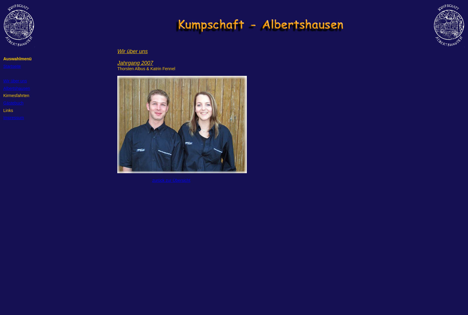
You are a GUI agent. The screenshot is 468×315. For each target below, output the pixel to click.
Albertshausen (16, 88)
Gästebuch (13, 103)
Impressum (13, 117)
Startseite (12, 66)
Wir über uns (15, 81)
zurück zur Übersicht (171, 180)
